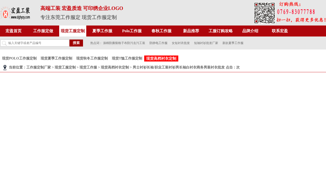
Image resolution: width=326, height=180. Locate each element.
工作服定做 (43, 31)
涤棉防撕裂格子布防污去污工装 (124, 43)
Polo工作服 (132, 31)
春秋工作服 (161, 31)
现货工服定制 (73, 31)
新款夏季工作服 (232, 43)
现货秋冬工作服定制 (92, 58)
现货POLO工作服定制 (19, 58)
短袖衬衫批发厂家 (206, 43)
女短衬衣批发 (181, 43)
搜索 (76, 43)
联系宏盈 (280, 31)
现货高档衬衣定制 (161, 58)
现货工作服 (88, 67)
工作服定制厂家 (38, 67)
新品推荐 (191, 31)
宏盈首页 (14, 31)
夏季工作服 (102, 31)
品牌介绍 (250, 31)
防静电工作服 (158, 43)
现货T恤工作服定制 (127, 58)
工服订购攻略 (221, 31)
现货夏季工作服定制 (56, 58)
